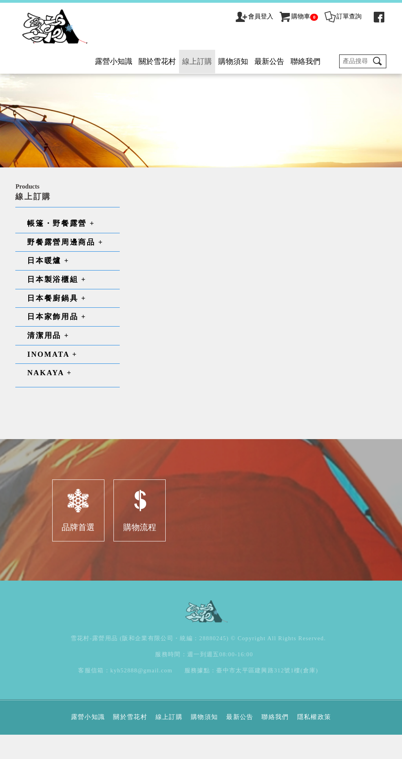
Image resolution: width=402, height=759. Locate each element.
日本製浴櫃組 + (57, 305)
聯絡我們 (305, 61)
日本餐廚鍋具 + (57, 324)
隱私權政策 (314, 741)
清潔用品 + (49, 362)
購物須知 (232, 61)
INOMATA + (53, 380)
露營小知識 (113, 61)
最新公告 (268, 61)
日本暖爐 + (49, 287)
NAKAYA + (50, 399)
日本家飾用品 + (57, 343)
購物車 (298, 16)
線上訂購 (196, 61)
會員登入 (259, 16)
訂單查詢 (342, 16)
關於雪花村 (156, 61)
